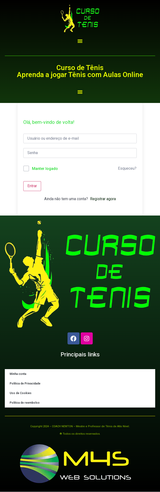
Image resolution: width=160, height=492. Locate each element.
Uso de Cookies (20, 393)
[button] (80, 41)
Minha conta (18, 374)
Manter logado (45, 168)
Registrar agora (103, 199)
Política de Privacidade (25, 383)
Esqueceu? (127, 168)
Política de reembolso (25, 402)
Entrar (32, 186)
